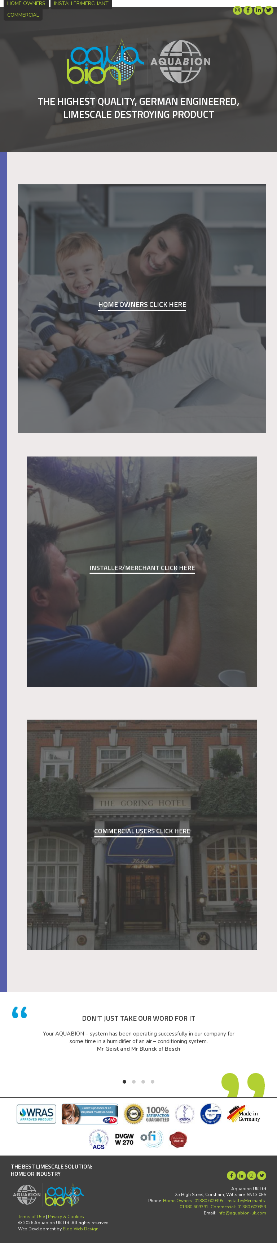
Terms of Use (31, 1217)
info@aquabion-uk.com (241, 1213)
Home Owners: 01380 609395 (193, 1201)
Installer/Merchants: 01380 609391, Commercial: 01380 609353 (223, 1204)
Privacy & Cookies (66, 1217)
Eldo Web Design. (81, 1229)
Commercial (23, 15)
